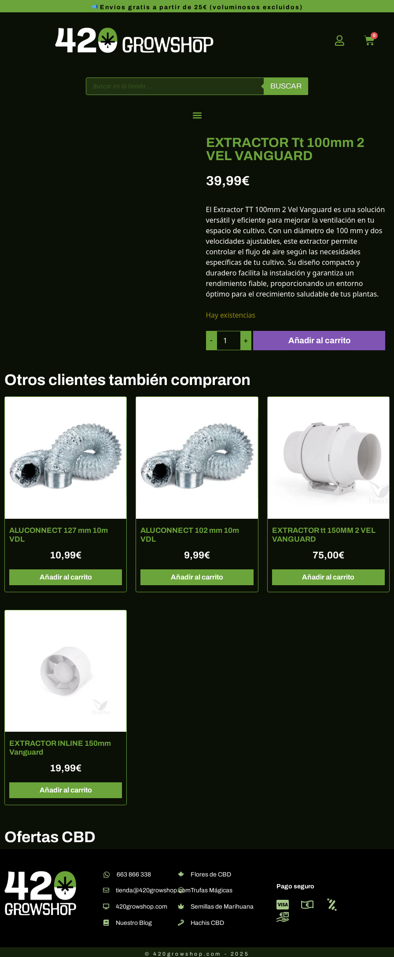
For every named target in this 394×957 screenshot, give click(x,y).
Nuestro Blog (134, 920)
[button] (197, 115)
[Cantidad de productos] (229, 339)
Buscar (286, 86)
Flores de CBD (211, 871)
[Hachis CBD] (181, 920)
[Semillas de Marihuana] (181, 903)
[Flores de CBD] (181, 871)
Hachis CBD (207, 920)
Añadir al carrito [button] (66, 574)
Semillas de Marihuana (222, 903)
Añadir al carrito (322, 339)
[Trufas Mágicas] (181, 887)
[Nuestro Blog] (106, 920)
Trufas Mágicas (211, 887)
